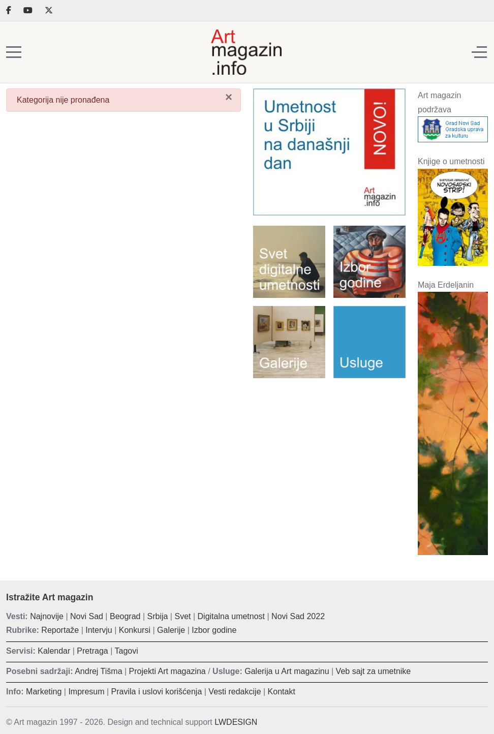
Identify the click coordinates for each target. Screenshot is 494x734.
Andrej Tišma (98, 671)
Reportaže (60, 630)
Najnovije (47, 616)
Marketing (43, 691)
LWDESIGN (235, 722)
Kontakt (281, 691)
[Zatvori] (228, 96)
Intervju (98, 630)
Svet (182, 616)
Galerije (171, 630)
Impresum (86, 691)
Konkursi (134, 630)
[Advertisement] (329, 451)
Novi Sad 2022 (298, 616)
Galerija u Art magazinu (286, 671)
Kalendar (54, 651)
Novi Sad (86, 616)
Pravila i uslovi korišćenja (156, 691)
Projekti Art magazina (167, 671)
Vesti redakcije (234, 691)
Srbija (157, 616)
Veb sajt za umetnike (373, 671)
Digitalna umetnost (231, 616)
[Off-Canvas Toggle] (479, 52)
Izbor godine (214, 630)
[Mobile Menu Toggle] (13, 52)
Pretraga (92, 651)
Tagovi (126, 651)
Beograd (125, 616)
